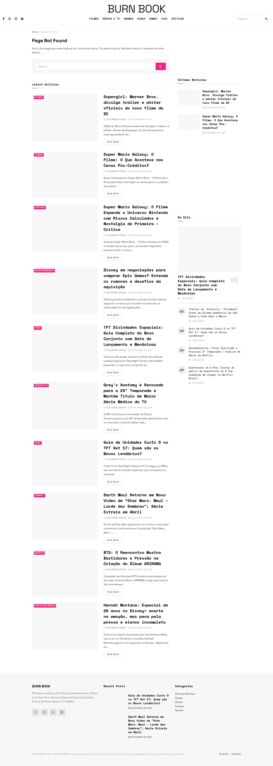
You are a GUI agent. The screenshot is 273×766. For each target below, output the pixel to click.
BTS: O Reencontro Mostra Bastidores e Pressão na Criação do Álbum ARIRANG (132, 558)
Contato (236, 754)
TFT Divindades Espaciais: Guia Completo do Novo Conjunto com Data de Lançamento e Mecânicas (133, 335)
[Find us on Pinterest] (22, 18)
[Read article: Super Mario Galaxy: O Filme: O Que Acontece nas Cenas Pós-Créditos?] (65, 175)
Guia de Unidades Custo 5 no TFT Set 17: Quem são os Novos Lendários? (136, 448)
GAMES (153, 19)
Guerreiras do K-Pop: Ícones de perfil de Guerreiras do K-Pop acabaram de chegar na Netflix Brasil (211, 373)
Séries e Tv (41, 385)
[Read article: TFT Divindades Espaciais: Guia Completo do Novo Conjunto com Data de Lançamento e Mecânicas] (65, 348)
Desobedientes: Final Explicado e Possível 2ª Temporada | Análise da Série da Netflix (214, 351)
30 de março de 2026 (140, 292)
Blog (38, 443)
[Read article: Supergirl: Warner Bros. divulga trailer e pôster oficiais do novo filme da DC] (65, 117)
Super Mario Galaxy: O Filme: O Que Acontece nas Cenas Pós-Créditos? (133, 159)
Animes (179, 706)
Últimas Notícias (185, 693)
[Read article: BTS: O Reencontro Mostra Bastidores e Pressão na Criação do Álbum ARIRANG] (65, 573)
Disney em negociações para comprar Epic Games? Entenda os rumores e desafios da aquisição (136, 278)
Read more (114, 141)
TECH (164, 19)
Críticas (40, 207)
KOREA (141, 19)
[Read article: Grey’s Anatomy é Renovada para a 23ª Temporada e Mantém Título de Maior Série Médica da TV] (65, 405)
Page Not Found (49, 31)
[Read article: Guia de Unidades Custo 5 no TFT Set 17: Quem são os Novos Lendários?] (65, 463)
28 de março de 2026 (140, 569)
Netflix (39, 553)
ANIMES (128, 19)
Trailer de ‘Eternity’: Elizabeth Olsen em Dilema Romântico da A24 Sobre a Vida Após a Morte (213, 312)
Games (179, 710)
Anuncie (224, 754)
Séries (178, 702)
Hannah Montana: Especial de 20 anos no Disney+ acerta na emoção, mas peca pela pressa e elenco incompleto (136, 613)
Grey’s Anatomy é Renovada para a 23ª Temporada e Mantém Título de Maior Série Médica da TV (133, 393)
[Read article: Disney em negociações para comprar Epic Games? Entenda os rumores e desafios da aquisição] (65, 290)
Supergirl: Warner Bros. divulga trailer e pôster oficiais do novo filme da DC (133, 105)
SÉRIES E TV (111, 19)
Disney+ (39, 495)
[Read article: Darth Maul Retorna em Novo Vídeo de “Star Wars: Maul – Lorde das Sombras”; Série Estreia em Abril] (65, 515)
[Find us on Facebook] (3, 18)
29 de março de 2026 (140, 459)
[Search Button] (266, 18)
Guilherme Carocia (116, 119)
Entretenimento (45, 270)
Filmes (39, 97)
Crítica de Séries (45, 605)
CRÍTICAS (177, 19)
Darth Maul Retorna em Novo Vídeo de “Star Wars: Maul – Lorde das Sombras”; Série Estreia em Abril (136, 503)
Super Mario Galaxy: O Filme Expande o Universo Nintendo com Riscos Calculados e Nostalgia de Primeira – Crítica (136, 218)
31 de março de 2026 (139, 119)
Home (35, 31)
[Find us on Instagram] (16, 18)
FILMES (93, 19)
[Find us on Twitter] (9, 18)
